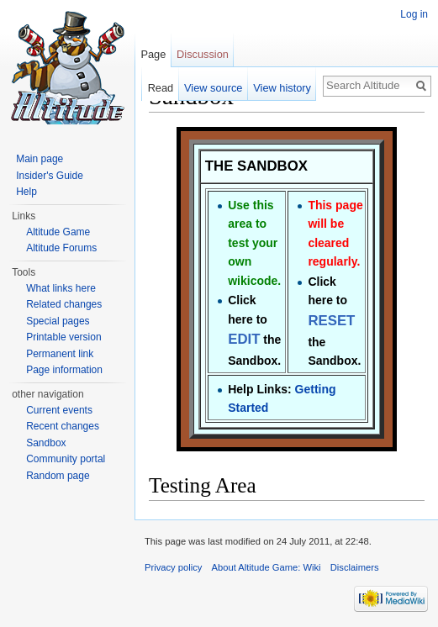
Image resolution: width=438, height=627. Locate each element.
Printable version (63, 337)
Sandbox (46, 443)
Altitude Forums (61, 248)
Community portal (65, 459)
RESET (331, 321)
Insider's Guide (49, 176)
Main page (39, 159)
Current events (59, 410)
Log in (414, 14)
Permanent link (59, 354)
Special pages (57, 321)
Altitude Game (58, 232)
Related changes (64, 304)
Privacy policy (173, 567)
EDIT (244, 339)
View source (213, 88)
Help (26, 192)
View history (282, 88)
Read (161, 88)
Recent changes (62, 426)
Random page (57, 476)
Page (153, 54)
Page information (64, 370)
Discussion (203, 54)
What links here (61, 288)
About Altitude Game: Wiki (266, 567)
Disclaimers (354, 567)
